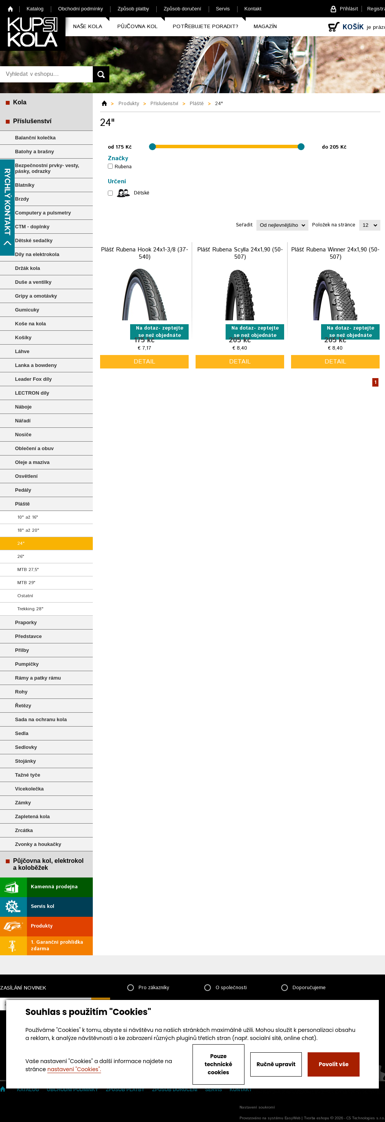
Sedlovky (26, 747)
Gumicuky (27, 310)
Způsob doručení (182, 9)
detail (144, 361)
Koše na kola (30, 324)
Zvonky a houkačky (38, 844)
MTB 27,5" (28, 569)
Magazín (265, 26)
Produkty (41, 926)
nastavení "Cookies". (74, 1069)
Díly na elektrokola (37, 254)
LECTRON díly (32, 393)
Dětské (141, 193)
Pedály (23, 490)
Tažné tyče (27, 775)
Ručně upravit (275, 1064)
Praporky (26, 622)
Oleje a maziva (32, 462)
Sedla (21, 733)
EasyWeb (292, 1118)
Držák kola (27, 268)
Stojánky (25, 761)
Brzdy (22, 199)
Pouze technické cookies (219, 1064)
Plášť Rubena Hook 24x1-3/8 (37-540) (144, 253)
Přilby (22, 650)
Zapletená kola (32, 816)
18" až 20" (28, 530)
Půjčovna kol (137, 26)
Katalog (35, 9)
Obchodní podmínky (80, 9)
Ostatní (25, 596)
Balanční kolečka (35, 138)
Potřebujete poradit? (205, 26)
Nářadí (22, 421)
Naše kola (87, 26)
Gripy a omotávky (36, 296)
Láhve (22, 351)
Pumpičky (26, 664)
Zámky (23, 802)
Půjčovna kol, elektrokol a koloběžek (48, 864)
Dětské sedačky (34, 240)
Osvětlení (26, 476)
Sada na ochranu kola (41, 719)
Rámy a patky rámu (38, 678)
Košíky (23, 337)
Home (10, 8)
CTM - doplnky (32, 226)
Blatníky (25, 185)
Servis (223, 9)
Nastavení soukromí (257, 1107)
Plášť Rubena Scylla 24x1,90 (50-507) (240, 253)
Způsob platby (133, 9)
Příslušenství (32, 121)
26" (20, 556)
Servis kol (42, 906)
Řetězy (23, 705)
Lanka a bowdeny (36, 365)
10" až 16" (27, 517)
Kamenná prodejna (54, 887)
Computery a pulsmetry (43, 213)
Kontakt (252, 9)
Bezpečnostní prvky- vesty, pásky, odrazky (47, 168)
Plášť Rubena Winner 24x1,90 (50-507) (335, 253)
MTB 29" (26, 582)
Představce (28, 636)
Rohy (21, 692)
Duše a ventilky (33, 282)
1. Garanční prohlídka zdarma (57, 946)
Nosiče (23, 434)
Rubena (123, 167)
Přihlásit (349, 9)
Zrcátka (24, 830)
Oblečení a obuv (34, 448)
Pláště (22, 504)
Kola (20, 102)
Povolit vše (333, 1064)
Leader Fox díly (33, 379)
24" (21, 543)
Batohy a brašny (34, 151)
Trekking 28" (30, 609)
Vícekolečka (29, 789)
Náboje (23, 407)
